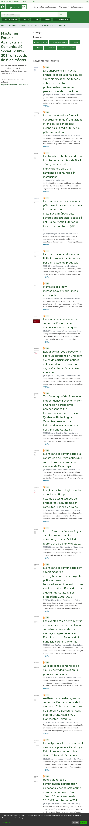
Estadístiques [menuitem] (77, 7)
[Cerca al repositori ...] (29, 14)
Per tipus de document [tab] (68, 48)
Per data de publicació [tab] (60, 42)
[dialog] (44, 819)
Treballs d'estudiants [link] (16, 25)
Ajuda (32, 1)
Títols (35, 19)
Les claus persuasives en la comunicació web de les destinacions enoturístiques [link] (60, 323)
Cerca (62, 14)
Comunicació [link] (34, 25)
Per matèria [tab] (51, 48)
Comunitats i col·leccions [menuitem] (45, 7)
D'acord (83, 822)
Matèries (46, 19)
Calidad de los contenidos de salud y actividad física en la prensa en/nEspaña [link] (61, 670)
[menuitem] (64, 7)
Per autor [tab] (76, 42)
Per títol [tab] (39, 48)
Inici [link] (2, 25)
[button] (86, 1)
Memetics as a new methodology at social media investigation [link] (61, 291)
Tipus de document (61, 19)
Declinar (75, 822)
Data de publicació (10, 19)
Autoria (25, 19)
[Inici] (13, 7)
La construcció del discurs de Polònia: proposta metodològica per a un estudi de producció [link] (62, 258)
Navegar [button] (63, 7)
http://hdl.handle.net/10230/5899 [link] (14, 85)
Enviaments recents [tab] (40, 42)
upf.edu (24, 1)
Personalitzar (6, 822)
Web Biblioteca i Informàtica (10, 1)
